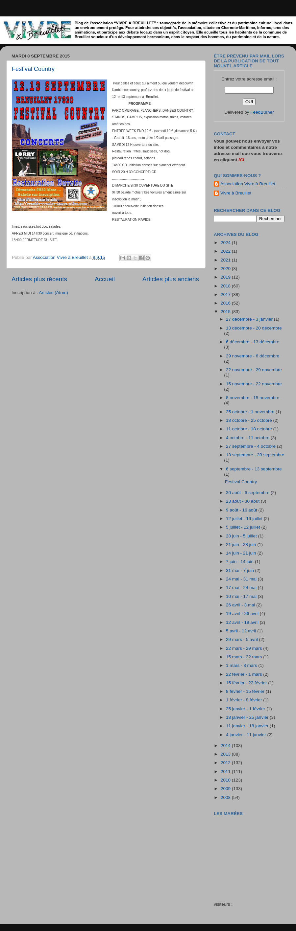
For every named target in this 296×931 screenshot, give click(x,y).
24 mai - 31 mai (242, 579)
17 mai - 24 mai (242, 587)
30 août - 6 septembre (248, 492)
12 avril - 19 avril (243, 622)
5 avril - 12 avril (241, 630)
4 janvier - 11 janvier (246, 734)
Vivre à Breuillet (235, 193)
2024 (226, 242)
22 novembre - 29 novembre (254, 369)
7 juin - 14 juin (240, 561)
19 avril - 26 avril (243, 613)
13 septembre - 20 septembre (255, 454)
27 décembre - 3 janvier (250, 319)
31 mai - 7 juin (240, 570)
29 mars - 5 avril (242, 639)
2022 (226, 251)
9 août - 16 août (242, 510)
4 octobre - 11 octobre (248, 437)
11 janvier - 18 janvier (248, 725)
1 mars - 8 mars (242, 665)
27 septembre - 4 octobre (251, 446)
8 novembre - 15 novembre (252, 397)
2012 (226, 762)
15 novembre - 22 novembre (254, 383)
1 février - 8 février (244, 699)
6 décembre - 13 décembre (252, 341)
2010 (226, 780)
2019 (226, 277)
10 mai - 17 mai (242, 596)
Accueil (105, 279)
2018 (226, 286)
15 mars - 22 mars (244, 656)
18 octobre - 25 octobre (249, 420)
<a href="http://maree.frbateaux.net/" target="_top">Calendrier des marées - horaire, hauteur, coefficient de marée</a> (251, 854)
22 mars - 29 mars (244, 648)
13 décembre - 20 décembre (254, 328)
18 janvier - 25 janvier (248, 717)
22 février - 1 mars (244, 674)
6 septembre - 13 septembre (254, 468)
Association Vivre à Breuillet (247, 183)
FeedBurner (262, 112)
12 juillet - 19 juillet (245, 518)
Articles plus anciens (170, 279)
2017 (226, 294)
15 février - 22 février (247, 682)
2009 (226, 788)
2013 (226, 754)
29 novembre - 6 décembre (252, 355)
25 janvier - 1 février (246, 708)
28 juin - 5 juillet (242, 536)
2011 (226, 771)
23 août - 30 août (243, 501)
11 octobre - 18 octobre (249, 428)
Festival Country (33, 69)
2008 (226, 797)
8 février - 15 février (246, 691)
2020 (226, 268)
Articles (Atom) (53, 292)
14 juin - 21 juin (241, 553)
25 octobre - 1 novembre (251, 411)
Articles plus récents (39, 279)
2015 (226, 311)
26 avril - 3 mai (241, 604)
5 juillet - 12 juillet (243, 527)
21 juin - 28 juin (241, 544)
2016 (226, 303)
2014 (226, 745)
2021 (226, 260)
